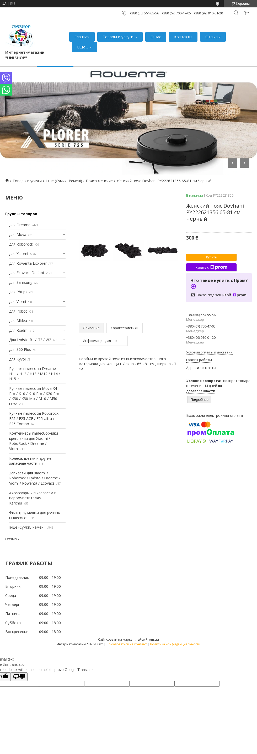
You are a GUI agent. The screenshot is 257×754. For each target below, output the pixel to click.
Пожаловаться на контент (126, 644)
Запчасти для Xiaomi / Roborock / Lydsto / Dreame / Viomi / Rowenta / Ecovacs (34, 478)
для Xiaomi (18, 253)
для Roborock (21, 244)
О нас (156, 36)
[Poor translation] (19, 676)
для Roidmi (18, 330)
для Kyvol (17, 359)
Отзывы (213, 36)
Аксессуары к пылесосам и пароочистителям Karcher (32, 498)
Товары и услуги (118, 36)
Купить (211, 257)
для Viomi (17, 301)
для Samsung (20, 282)
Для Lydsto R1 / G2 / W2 (30, 339)
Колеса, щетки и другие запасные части (30, 461)
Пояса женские (99, 180)
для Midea (18, 320)
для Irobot (18, 311)
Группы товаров (21, 213)
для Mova (17, 234)
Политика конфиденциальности (175, 644)
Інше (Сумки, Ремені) (64, 180)
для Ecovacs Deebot (26, 272)
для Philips (18, 291)
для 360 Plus (20, 349)
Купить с (211, 267)
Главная (81, 36)
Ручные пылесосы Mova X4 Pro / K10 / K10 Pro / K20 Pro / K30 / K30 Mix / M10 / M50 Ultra (34, 396)
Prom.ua (152, 639)
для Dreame (19, 224)
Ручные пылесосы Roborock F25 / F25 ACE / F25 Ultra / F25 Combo (33, 418)
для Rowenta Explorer (28, 263)
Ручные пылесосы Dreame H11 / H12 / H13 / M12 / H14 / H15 (34, 373)
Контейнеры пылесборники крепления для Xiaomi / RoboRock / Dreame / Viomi (33, 441)
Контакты (183, 36)
